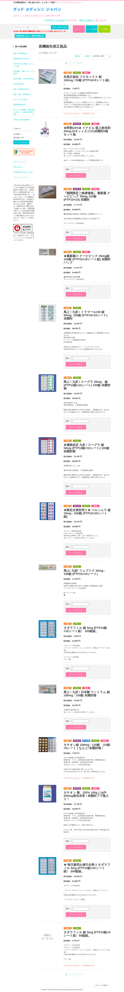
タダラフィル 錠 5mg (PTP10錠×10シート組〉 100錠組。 (85, 629)
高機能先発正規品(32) (21, 59)
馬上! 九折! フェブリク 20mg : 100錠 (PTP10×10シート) (84, 572)
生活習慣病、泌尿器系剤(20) (23, 79)
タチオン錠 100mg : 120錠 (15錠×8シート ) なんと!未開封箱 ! (87, 746)
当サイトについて (19, 162)
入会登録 (104, 29)
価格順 (87, 56)
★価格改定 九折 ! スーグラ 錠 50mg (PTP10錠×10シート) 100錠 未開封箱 (86, 448)
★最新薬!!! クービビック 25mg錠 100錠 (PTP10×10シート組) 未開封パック (87, 259)
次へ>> (79, 63)
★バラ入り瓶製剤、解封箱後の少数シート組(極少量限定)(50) (24, 112)
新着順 (77, 56)
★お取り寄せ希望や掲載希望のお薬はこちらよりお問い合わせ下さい (39, 31)
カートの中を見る (21, 142)
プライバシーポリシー (21, 177)
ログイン (79, 29)
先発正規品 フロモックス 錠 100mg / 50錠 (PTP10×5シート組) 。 (86, 80)
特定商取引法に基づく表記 (23, 172)
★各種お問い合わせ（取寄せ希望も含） (30, 36)
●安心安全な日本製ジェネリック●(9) (23, 65)
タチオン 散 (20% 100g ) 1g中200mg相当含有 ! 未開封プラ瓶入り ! (86, 796)
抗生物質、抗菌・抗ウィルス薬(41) (23, 72)
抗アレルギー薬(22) (20, 99)
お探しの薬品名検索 (59, 27)
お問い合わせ (18, 167)
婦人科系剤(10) (18, 84)
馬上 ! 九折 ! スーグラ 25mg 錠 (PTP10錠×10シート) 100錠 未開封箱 (87, 385)
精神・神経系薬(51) (20, 53)
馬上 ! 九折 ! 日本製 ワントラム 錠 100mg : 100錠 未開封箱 (87, 693)
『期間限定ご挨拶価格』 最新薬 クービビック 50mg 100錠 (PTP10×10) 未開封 (87, 196)
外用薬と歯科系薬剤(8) (21, 120)
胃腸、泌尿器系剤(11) (21, 89)
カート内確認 (91, 29)
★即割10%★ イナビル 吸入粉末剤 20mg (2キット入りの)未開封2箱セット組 (87, 131)
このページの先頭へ (101, 985)
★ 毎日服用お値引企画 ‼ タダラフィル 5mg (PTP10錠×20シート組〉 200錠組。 (87, 868)
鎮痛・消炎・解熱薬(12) (22, 94)
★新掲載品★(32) (19, 105)
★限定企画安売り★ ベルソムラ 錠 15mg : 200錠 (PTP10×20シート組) (87, 513)
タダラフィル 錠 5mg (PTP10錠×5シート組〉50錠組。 (87, 934)
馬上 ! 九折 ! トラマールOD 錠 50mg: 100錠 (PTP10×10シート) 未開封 (85, 315)
